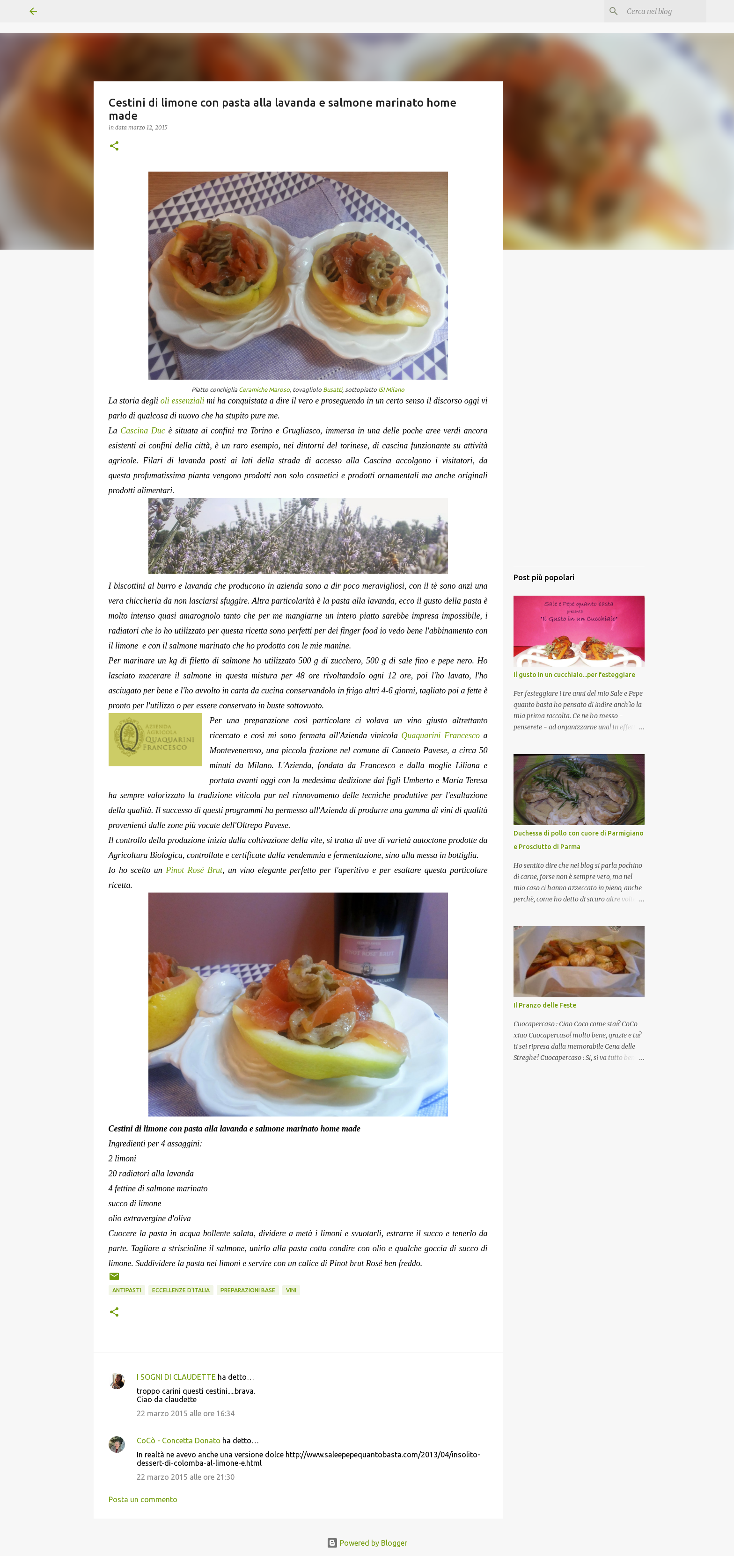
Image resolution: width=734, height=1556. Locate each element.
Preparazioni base (247, 1290)
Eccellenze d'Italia (181, 1290)
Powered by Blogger (367, 1543)
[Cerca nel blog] (657, 11)
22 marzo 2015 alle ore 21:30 (186, 1477)
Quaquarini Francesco (440, 735)
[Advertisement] (579, 418)
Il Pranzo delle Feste (545, 1005)
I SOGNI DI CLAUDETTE (176, 1377)
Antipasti (126, 1290)
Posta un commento (143, 1499)
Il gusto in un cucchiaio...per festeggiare (574, 674)
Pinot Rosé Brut (194, 870)
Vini (291, 1290)
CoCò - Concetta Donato (178, 1440)
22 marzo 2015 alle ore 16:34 (186, 1413)
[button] (114, 146)
